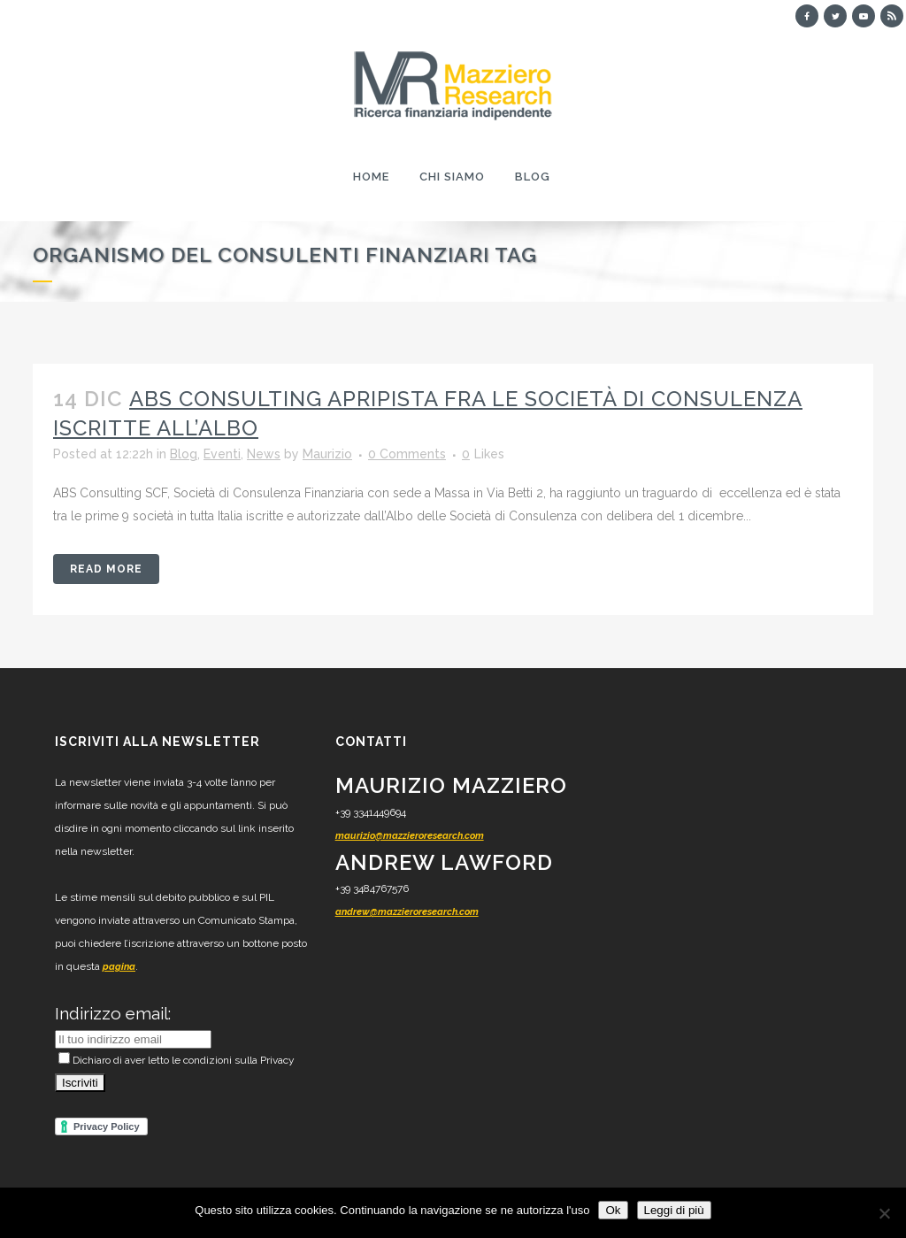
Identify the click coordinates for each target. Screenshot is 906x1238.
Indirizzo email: (113, 1013)
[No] (884, 1213)
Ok (612, 1210)
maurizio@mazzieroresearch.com (409, 836)
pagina (119, 967)
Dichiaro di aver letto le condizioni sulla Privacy (176, 1060)
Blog (183, 454)
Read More (106, 569)
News (263, 454)
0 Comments (407, 454)
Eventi (222, 454)
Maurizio (327, 454)
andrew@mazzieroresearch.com (407, 912)
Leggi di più (674, 1210)
